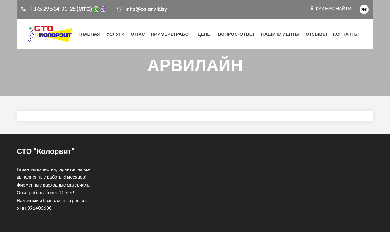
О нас (138, 34)
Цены (204, 34)
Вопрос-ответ (236, 34)
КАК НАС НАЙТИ (331, 8)
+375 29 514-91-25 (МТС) (63, 8)
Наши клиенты (280, 34)
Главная (89, 34)
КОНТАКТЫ (346, 34)
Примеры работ (171, 34)
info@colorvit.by (142, 8)
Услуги (116, 34)
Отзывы (316, 34)
